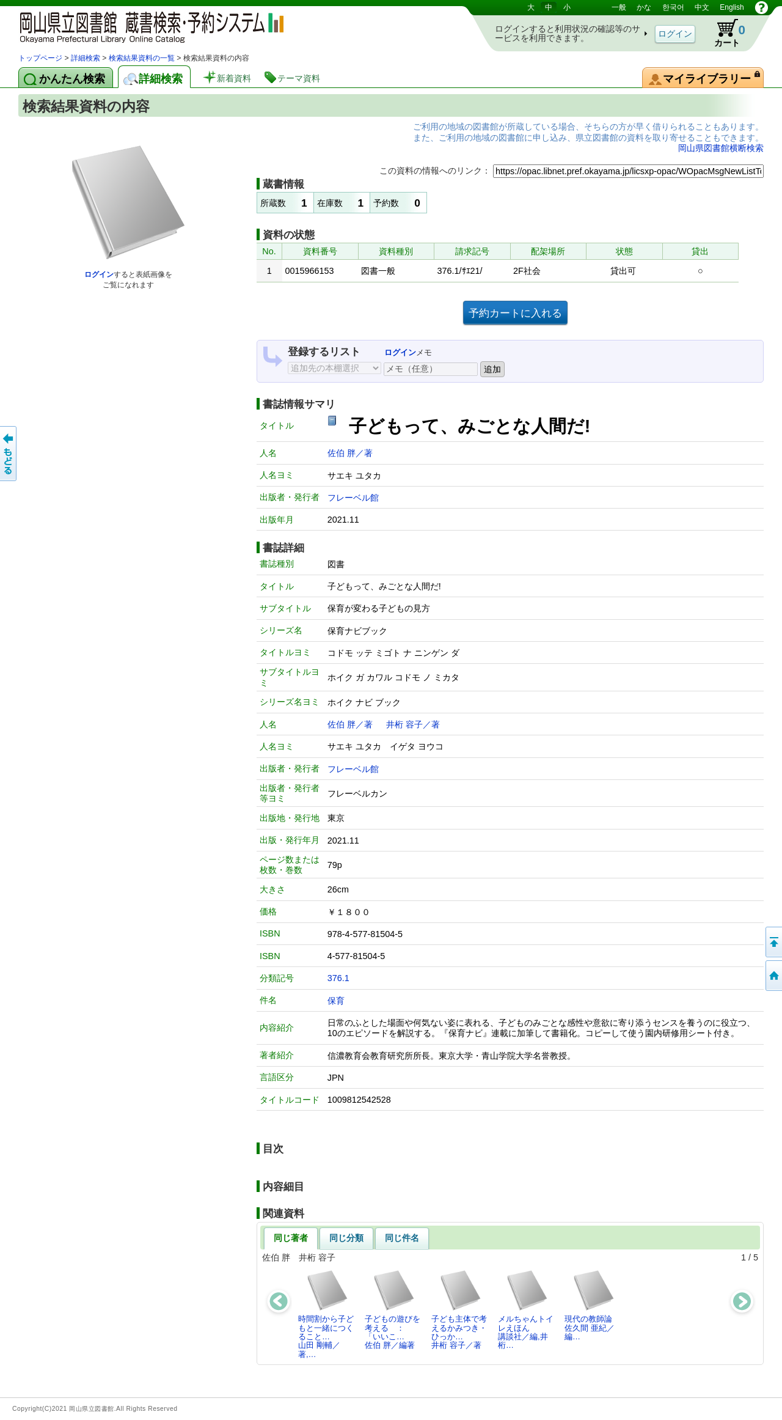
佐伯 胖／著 (350, 453)
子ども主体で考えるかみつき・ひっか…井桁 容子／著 (459, 1309)
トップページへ (773, 975)
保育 (336, 1001)
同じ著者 (291, 1238)
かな (644, 7)
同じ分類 (346, 1238)
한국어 (673, 7)
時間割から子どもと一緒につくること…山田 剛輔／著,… (326, 1313)
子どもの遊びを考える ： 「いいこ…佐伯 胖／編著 (392, 1309)
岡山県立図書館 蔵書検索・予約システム (146, 26)
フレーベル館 (353, 497)
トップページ (40, 58)
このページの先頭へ (773, 942)
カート (724, 33)
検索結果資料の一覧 (142, 58)
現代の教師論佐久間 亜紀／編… (590, 1305)
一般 (619, 7)
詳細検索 (85, 58)
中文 (702, 7)
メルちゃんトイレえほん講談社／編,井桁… (526, 1309)
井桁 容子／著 (413, 724)
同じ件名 (402, 1238)
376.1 (338, 978)
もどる (9, 453)
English (732, 7)
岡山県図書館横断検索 (721, 148)
